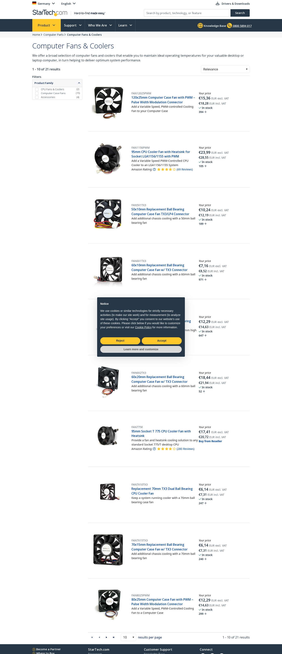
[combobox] (225, 69)
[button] (246, 69)
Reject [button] (120, 340)
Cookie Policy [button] (143, 327)
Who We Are (98, 25)
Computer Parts (53, 34)
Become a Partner (48, 649)
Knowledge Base (212, 25)
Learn (123, 25)
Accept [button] (161, 340)
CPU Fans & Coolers (52, 89)
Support (70, 25)
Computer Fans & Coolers (84, 34)
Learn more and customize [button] (141, 349)
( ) (185, 169)
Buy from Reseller (210, 441)
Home (36, 34)
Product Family (43, 83)
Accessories (48, 97)
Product (44, 25)
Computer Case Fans (53, 93)
